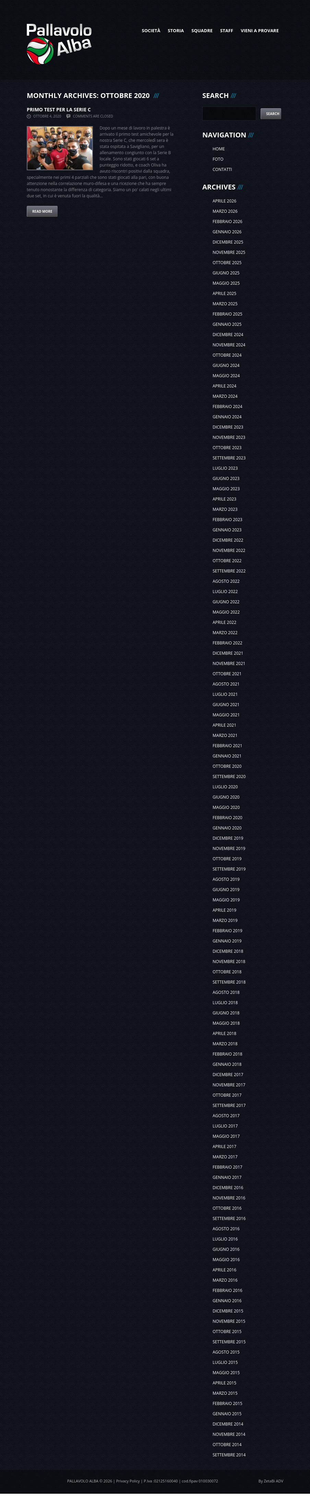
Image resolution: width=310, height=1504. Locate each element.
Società (151, 30)
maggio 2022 (226, 612)
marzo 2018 (225, 1044)
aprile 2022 (224, 622)
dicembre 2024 (228, 334)
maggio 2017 (226, 1136)
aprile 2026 (224, 201)
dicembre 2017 (228, 1074)
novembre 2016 (229, 1198)
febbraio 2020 (227, 818)
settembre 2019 (229, 869)
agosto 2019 (226, 879)
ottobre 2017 (227, 1095)
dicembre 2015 (228, 1311)
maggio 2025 (226, 283)
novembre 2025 (229, 252)
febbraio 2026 (227, 221)
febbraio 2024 (227, 406)
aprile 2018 (224, 1033)
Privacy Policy (128, 1480)
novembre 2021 (229, 663)
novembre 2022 (229, 550)
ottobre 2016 (227, 1208)
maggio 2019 (226, 900)
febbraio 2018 (227, 1054)
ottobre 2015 (227, 1331)
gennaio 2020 (227, 828)
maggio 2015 (226, 1373)
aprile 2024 (224, 386)
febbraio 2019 (227, 931)
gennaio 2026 (227, 232)
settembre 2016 (229, 1218)
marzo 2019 (225, 920)
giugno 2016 (226, 1249)
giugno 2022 (226, 602)
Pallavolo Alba (82, 1480)
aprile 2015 (224, 1383)
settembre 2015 (229, 1342)
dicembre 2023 (228, 427)
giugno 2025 (226, 273)
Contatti (222, 169)
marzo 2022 (225, 633)
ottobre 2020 (227, 766)
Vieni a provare (260, 30)
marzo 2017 (225, 1157)
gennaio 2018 (227, 1064)
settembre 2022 (229, 571)
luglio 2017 (225, 1126)
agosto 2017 (226, 1116)
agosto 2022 (226, 581)
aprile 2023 (224, 499)
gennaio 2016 (227, 1301)
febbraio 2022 (227, 643)
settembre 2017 (229, 1105)
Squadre (202, 30)
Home (219, 149)
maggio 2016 (226, 1259)
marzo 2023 (225, 509)
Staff (226, 30)
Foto (218, 159)
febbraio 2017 (227, 1167)
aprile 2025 (224, 293)
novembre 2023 (229, 437)
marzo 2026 (225, 211)
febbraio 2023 (227, 519)
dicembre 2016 (228, 1188)
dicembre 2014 (228, 1424)
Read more (42, 211)
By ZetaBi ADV (271, 1480)
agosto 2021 (226, 684)
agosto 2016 (226, 1229)
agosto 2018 (226, 992)
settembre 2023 (229, 458)
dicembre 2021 (228, 653)
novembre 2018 (229, 961)
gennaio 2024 (227, 417)
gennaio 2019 (227, 941)
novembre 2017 (229, 1085)
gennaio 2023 (227, 530)
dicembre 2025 (228, 242)
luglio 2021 (225, 694)
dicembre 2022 (228, 540)
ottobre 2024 (227, 355)
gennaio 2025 (227, 324)
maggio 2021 (226, 715)
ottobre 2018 (227, 972)
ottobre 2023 (227, 448)
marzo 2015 (225, 1393)
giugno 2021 (226, 704)
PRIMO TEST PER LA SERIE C (59, 109)
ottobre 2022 (227, 561)
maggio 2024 (226, 376)
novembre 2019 (229, 848)
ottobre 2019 (227, 859)
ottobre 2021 (227, 674)
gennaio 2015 (227, 1414)
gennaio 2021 (227, 756)
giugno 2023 (226, 478)
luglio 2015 (225, 1362)
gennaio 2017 (227, 1177)
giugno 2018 (226, 1013)
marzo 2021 (225, 735)
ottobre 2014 (227, 1444)
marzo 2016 (225, 1280)
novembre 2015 (229, 1321)
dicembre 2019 (228, 838)
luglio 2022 (225, 591)
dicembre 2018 (228, 951)
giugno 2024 (226, 365)
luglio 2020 (225, 787)
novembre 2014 (229, 1434)
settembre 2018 (229, 982)
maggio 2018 (226, 1023)
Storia (176, 30)
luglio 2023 (225, 468)
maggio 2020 (226, 807)
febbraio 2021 (227, 746)
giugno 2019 (226, 889)
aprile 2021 (224, 725)
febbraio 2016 (227, 1290)
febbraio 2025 (227, 314)
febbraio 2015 (227, 1403)
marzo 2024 (225, 396)
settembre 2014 (229, 1455)
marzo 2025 (225, 304)
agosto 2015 (226, 1352)
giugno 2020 (226, 797)
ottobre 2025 (227, 263)
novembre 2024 (229, 345)
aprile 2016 (224, 1270)
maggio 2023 (226, 489)
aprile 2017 (224, 1146)
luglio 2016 (225, 1239)
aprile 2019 (224, 910)
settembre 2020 (229, 776)
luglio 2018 (225, 1003)
